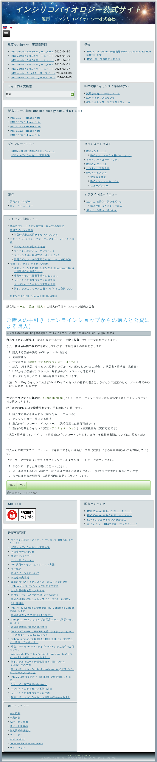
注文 (35, 492)
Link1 (70, 755)
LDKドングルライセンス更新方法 (30, 155)
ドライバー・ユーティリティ (103, 159)
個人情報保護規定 (20, 730)
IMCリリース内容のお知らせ (104, 59)
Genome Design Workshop (26, 743)
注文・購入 (36, 306)
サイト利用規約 (19, 726)
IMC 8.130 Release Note (25, 135)
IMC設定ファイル (96, 164)
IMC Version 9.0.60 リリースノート (32, 51)
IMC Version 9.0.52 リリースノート (33, 56)
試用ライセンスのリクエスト (103, 93)
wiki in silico (17, 739)
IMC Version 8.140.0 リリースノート (33, 77)
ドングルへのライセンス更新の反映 (34, 284)
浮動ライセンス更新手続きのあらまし (36, 275)
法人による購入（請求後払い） (104, 201)
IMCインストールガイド (104, 181)
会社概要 (15, 713)
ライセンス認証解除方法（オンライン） (37, 255)
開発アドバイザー (20, 201)
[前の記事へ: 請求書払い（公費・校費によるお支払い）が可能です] (12, 485)
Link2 (78, 755)
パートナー (16, 735)
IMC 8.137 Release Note (25, 118)
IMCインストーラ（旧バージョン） (111, 155)
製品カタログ (98, 177)
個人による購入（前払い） (101, 210)
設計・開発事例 (19, 722)
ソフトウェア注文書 (98, 168)
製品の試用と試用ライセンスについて (36, 234)
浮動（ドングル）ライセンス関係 (29, 263)
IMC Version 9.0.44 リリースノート (32, 64)
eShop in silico (53, 397)
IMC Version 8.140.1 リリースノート (33, 73)
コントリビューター (21, 206)
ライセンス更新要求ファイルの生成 (34, 280)
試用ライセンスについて (100, 97)
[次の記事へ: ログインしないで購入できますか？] (22, 485)
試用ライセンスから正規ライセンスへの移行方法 (42, 259)
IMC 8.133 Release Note (25, 126)
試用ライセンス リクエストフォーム (108, 102)
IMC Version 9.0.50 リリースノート (32, 60)
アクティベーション (64, 428)
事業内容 (15, 717)
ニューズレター (99, 185)
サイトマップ (17, 747)
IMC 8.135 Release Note (25, 122)
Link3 (87, 755)
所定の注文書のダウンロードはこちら (53, 361)
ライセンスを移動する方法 (29, 246)
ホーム (21, 306)
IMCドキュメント (96, 172)
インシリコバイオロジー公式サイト (78, 9)
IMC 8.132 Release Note (25, 130)
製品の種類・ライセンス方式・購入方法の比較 (37, 226)
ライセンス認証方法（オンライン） (34, 250)
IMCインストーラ (96, 151)
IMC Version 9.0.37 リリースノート (33, 69)
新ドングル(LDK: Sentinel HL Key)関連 (33, 296)
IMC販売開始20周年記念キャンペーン (33, 151)
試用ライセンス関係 (21, 230)
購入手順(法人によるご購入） (107, 206)
